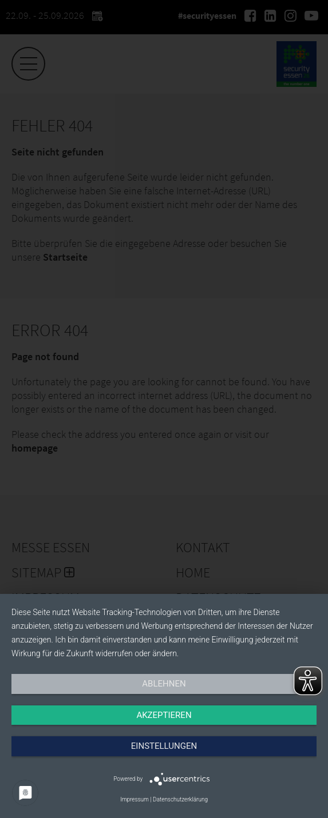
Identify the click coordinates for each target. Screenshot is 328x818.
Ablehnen (163, 684)
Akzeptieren (163, 715)
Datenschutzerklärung (180, 799)
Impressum (134, 799)
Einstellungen (164, 746)
